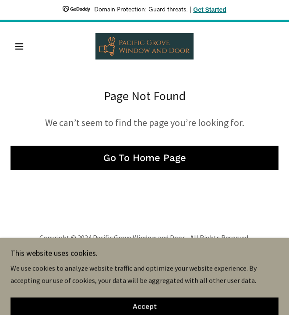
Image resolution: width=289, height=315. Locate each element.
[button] (31, 46)
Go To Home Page (144, 157)
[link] (144, 46)
